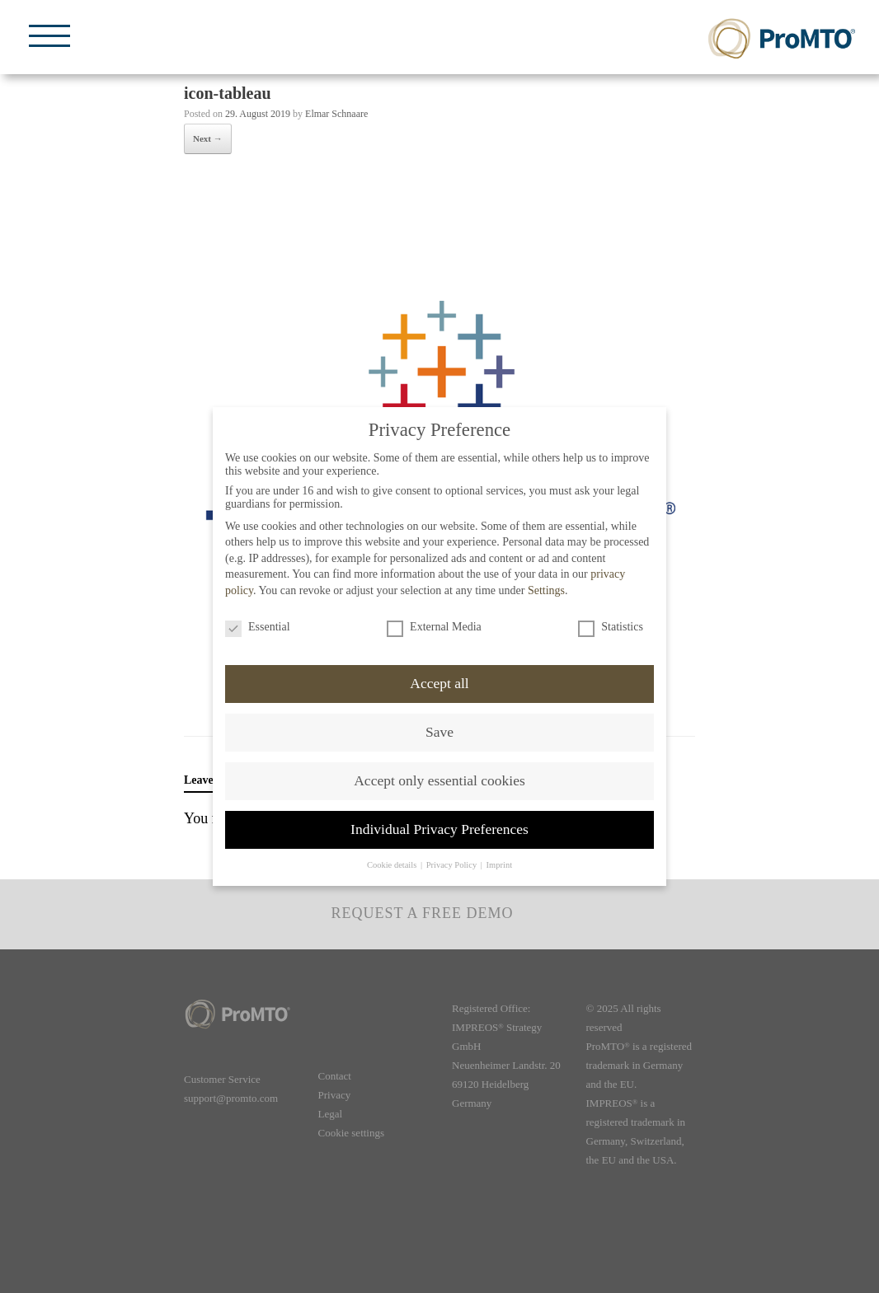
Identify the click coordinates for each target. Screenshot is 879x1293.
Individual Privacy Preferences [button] (439, 829)
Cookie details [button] (393, 864)
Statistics (610, 627)
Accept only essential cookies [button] (439, 780)
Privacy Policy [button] (452, 864)
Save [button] (439, 732)
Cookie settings (351, 1133)
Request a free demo (422, 913)
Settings (546, 590)
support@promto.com (231, 1098)
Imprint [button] (500, 864)
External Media (434, 627)
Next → (208, 138)
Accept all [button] (439, 683)
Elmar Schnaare (336, 113)
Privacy (334, 1095)
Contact (334, 1076)
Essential (257, 627)
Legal (330, 1114)
